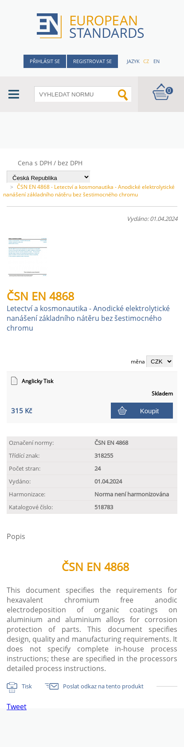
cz (146, 61)
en (156, 61)
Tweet (17, 706)
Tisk (27, 686)
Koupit (149, 411)
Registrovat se (92, 61)
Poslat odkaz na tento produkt (103, 686)
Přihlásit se (45, 61)
